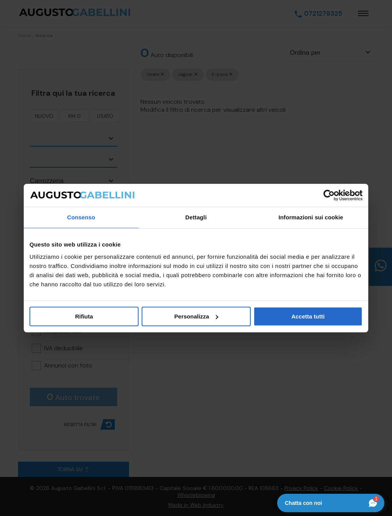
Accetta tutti (308, 316)
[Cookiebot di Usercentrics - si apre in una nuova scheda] (329, 195)
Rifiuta (84, 316)
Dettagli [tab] (196, 217)
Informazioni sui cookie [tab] (311, 217)
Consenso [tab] (81, 217)
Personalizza (196, 316)
